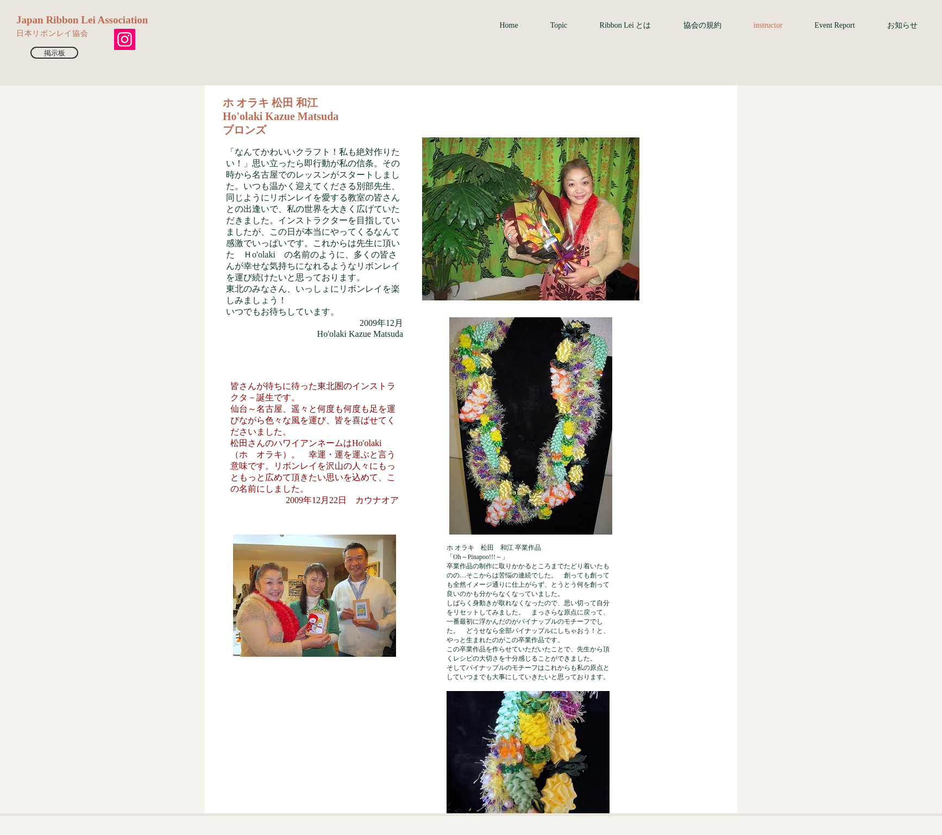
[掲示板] (54, 53)
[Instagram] (124, 39)
